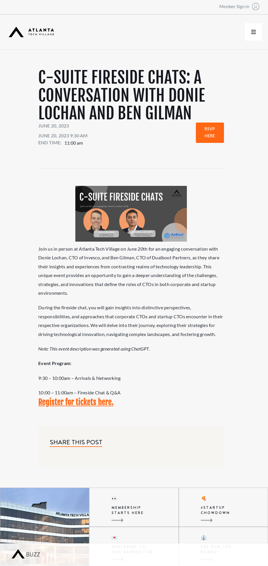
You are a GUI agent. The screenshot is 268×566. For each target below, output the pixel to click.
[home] (31, 32)
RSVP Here (210, 132)
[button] (253, 32)
